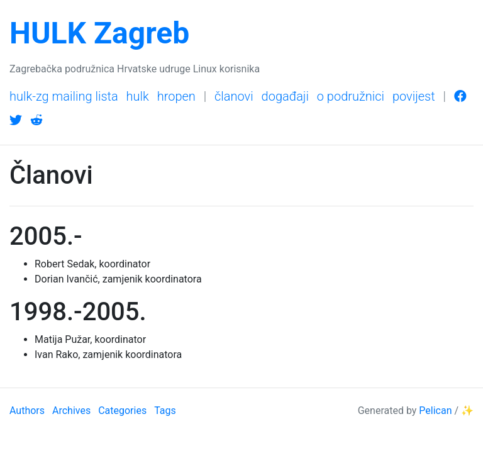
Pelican (435, 411)
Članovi (233, 96)
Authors (27, 411)
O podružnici (350, 96)
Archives (71, 411)
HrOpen (176, 96)
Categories (122, 411)
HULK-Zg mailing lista (63, 96)
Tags (165, 411)
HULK (137, 96)
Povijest (413, 96)
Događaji (285, 96)
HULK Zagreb (99, 33)
